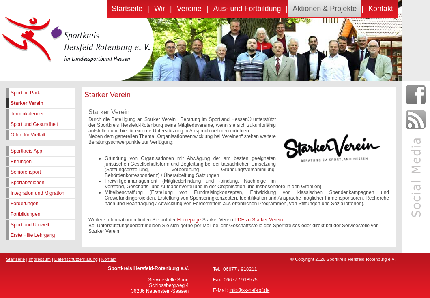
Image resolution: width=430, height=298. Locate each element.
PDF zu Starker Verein (258, 220)
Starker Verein (27, 103)
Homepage (189, 220)
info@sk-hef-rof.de (249, 290)
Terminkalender (27, 114)
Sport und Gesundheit (34, 124)
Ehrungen (21, 161)
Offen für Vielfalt (28, 135)
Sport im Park (25, 93)
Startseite (127, 8)
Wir (159, 8)
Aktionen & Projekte (324, 8)
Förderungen (25, 203)
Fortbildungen (25, 214)
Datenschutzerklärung (76, 259)
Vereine (189, 8)
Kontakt (380, 8)
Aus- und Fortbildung (247, 8)
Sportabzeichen (27, 182)
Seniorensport (26, 172)
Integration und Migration (37, 193)
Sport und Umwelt (30, 225)
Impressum (39, 259)
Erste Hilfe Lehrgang (33, 235)
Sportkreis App (26, 151)
